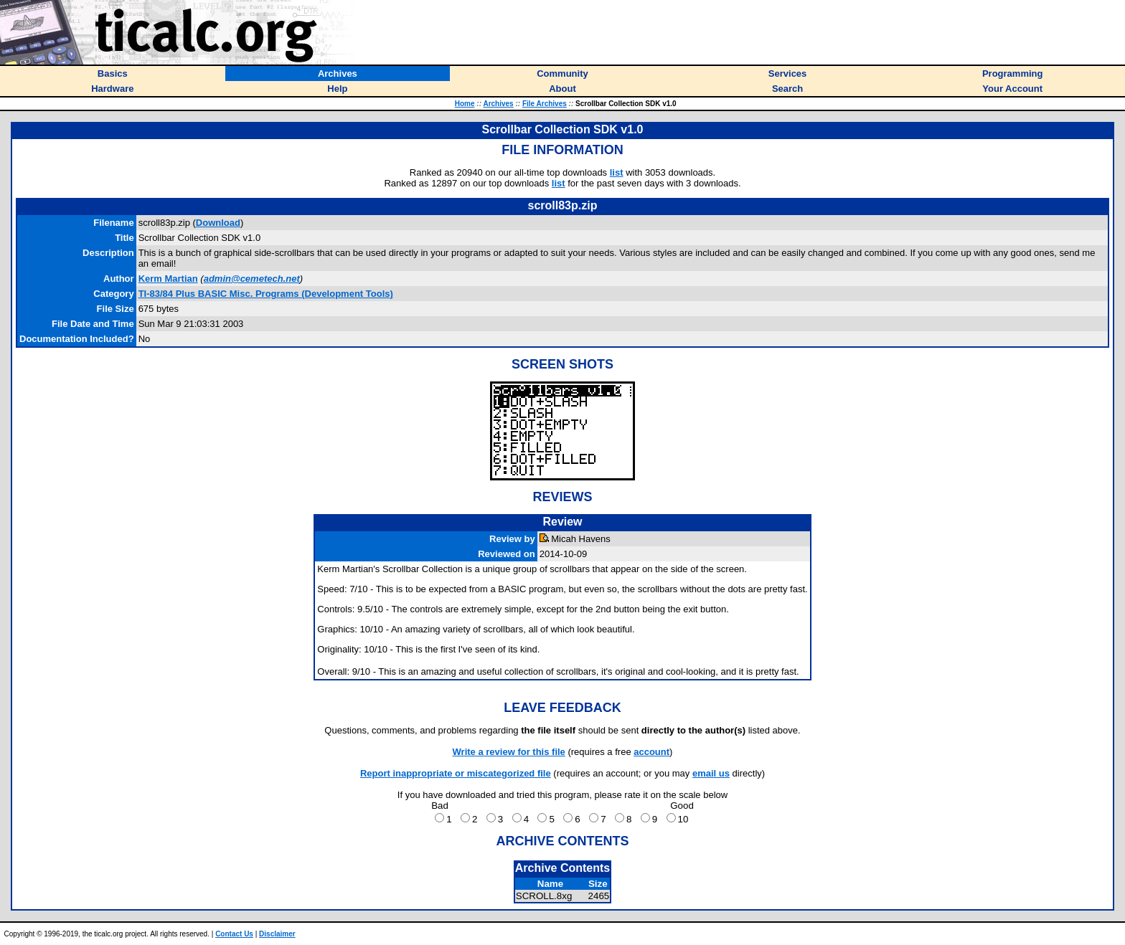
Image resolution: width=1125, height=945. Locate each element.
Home (465, 104)
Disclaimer (277, 934)
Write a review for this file (509, 751)
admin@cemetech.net (252, 278)
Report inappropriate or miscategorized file (455, 773)
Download (218, 222)
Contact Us (234, 934)
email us (711, 773)
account (651, 751)
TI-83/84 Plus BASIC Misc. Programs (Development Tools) (265, 293)
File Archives (544, 104)
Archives (498, 104)
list (616, 172)
